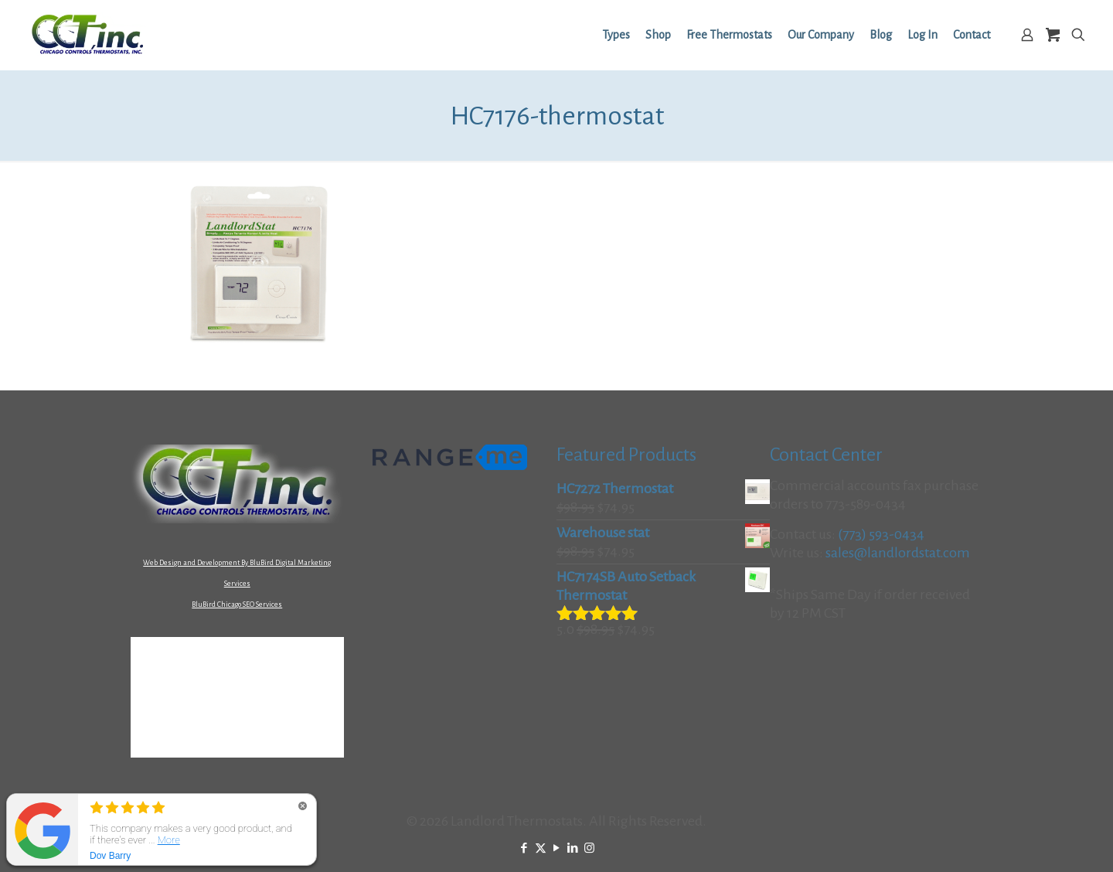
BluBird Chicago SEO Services (237, 604)
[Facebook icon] (524, 848)
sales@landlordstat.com (897, 552)
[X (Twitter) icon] (540, 848)
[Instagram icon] (589, 848)
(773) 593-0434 (881, 534)
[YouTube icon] (557, 848)
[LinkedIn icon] (573, 848)
